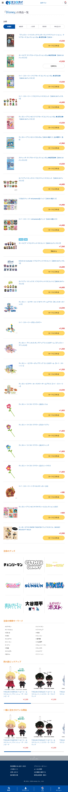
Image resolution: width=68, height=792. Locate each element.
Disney (10, 12)
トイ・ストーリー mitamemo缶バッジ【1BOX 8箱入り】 (38, 219)
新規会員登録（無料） (40, 775)
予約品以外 (57, 26)
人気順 (33, 26)
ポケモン (8, 626)
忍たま (8, 633)
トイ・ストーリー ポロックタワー (30, 322)
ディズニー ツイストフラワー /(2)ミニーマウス (35, 465)
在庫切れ (54, 66)
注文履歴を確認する (40, 772)
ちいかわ (39, 648)
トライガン (40, 626)
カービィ (8, 642)
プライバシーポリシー (40, 766)
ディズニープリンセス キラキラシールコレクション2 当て (38, 507)
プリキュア (40, 629)
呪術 (38, 633)
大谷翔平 (39, 642)
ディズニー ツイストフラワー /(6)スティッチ (34, 445)
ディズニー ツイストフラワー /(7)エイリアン (34, 425)
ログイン (43, 3)
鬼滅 (7, 648)
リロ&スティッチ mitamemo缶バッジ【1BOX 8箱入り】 (38, 198)
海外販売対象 (14, 775)
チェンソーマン (41, 645)
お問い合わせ (14, 772)
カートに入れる (53, 45)
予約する (54, 251)
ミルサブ (39, 651)
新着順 (9, 26)
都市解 (39, 639)
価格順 (21, 26)
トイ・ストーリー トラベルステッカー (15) (33, 486)
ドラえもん (9, 629)
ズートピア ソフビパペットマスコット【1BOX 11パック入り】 (40, 243)
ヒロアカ (8, 639)
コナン (8, 645)
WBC (7, 636)
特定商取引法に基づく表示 (18, 766)
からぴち (8, 651)
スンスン (39, 636)
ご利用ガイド (14, 769)
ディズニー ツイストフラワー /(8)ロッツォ (33, 404)
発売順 (44, 26)
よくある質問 (38, 769)
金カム (8, 654)
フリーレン (40, 654)
